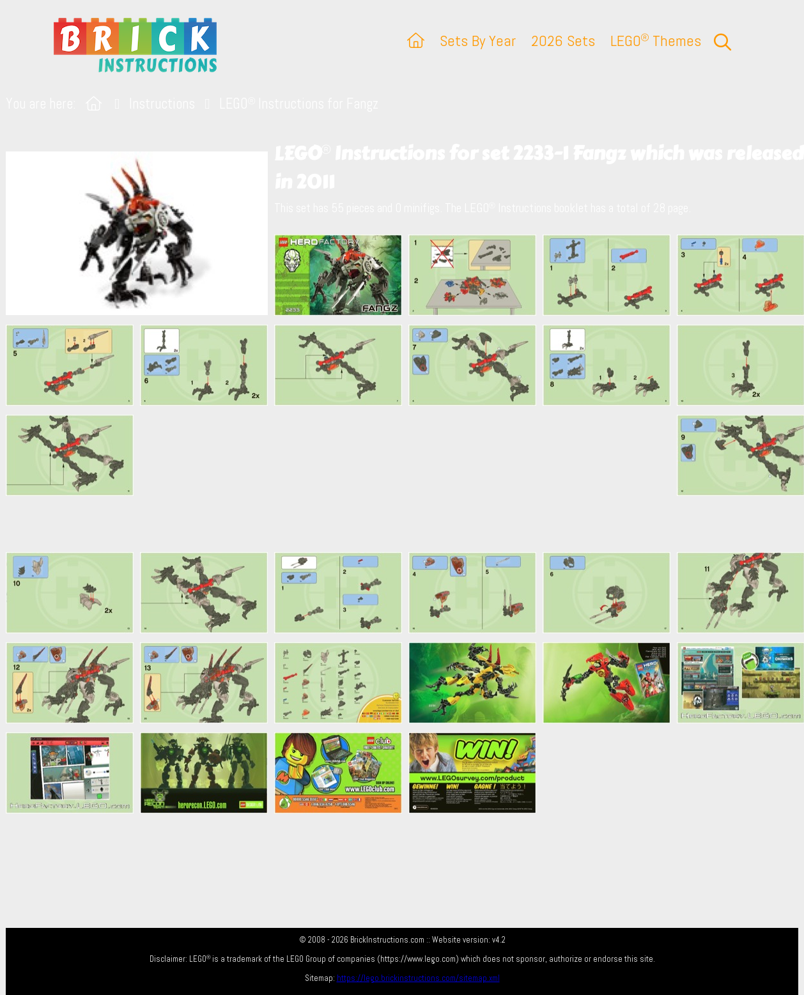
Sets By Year (478, 40)
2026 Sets (563, 40)
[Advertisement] (408, 479)
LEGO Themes (655, 40)
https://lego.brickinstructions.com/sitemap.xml (418, 978)
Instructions (162, 104)
